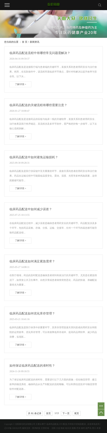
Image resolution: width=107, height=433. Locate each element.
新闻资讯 (34, 42)
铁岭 (63, 428)
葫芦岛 (88, 428)
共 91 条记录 (34, 413)
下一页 (66, 413)
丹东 (78, 428)
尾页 (76, 413)
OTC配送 (63, 424)
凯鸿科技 (36, 428)
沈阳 (53, 428)
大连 (58, 428)
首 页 (24, 42)
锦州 (83, 428)
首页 (48, 413)
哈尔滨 (68, 428)
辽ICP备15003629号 (13, 428)
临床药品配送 (52, 424)
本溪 (99, 428)
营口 (94, 428)
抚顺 (74, 428)
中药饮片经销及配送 (77, 424)
